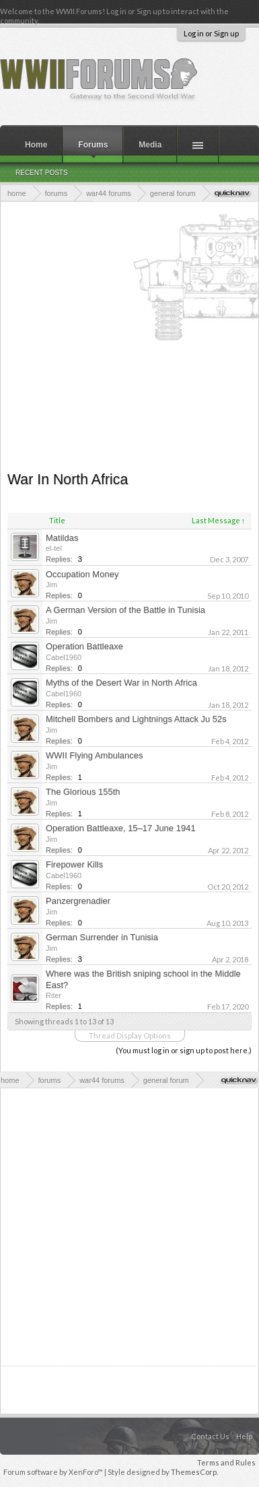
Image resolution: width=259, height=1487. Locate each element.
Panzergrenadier (78, 901)
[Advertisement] (126, 335)
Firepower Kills (74, 864)
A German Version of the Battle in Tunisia (125, 610)
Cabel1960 (63, 657)
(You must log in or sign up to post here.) (184, 1050)
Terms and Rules (226, 1462)
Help (244, 1436)
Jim (51, 585)
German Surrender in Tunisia (102, 937)
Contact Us (210, 1436)
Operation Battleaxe (84, 646)
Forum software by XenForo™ (53, 1471)
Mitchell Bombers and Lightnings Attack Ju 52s (136, 719)
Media (150, 145)
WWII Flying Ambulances (94, 755)
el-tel (54, 548)
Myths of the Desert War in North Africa (121, 683)
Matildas (62, 538)
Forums (93, 145)
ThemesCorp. (194, 1471)
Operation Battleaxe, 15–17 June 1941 (121, 828)
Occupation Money (82, 574)
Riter (53, 995)
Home (36, 145)
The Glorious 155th (83, 792)
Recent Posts (41, 172)
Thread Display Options (130, 1035)
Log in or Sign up (211, 33)
